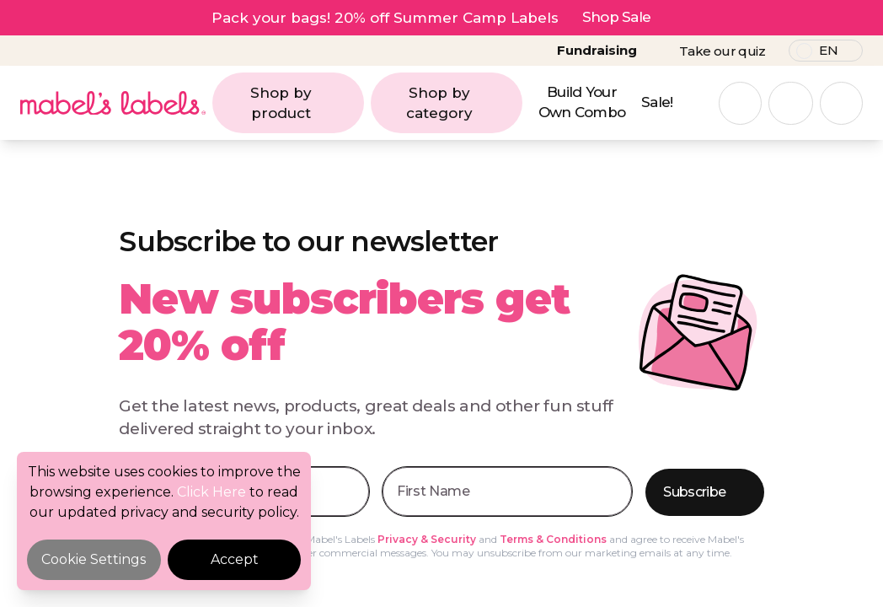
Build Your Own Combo (582, 102)
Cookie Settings (93, 559)
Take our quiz (722, 51)
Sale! (657, 102)
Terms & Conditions (553, 539)
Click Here (211, 492)
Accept (235, 559)
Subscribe (706, 492)
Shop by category (459, 102)
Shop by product (302, 102)
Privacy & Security (426, 539)
